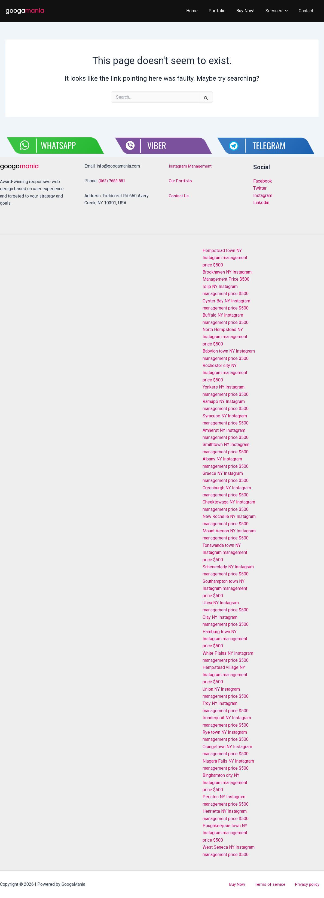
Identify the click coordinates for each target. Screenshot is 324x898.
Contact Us (179, 195)
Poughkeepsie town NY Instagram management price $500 (225, 833)
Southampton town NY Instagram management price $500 (225, 588)
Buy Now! (251, 10)
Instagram (262, 195)
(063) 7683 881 (113, 180)
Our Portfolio (181, 180)
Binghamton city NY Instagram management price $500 (225, 782)
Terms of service (277, 884)
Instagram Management (191, 166)
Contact (307, 10)
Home (201, 10)
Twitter (260, 188)
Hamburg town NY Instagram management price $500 (225, 639)
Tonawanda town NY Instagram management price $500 (225, 552)
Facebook (262, 181)
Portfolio (224, 10)
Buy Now (247, 884)
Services (280, 11)
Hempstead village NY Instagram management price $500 (225, 674)
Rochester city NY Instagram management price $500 (225, 373)
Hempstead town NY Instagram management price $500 (225, 258)
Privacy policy (310, 884)
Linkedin (261, 202)
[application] (288, 11)
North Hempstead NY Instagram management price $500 (225, 337)
